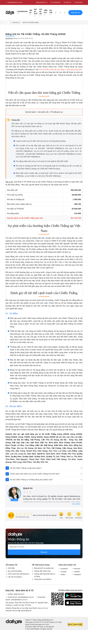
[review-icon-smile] (69, 515)
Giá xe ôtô (35, 11)
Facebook (63, 569)
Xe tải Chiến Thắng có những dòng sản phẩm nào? (31, 480)
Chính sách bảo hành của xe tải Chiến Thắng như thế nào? (35, 474)
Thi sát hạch (78, 2)
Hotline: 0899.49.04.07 (15, 594)
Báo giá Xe (75, 12)
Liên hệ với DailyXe (15, 577)
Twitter (61, 574)
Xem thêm (76, 504)
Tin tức (51, 11)
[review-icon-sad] (78, 515)
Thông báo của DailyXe (42, 579)
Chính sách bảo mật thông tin (18, 574)
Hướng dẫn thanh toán (42, 571)
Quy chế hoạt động (15, 571)
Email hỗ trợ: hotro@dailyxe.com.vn (20, 597)
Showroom (22, 11)
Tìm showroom (55, 2)
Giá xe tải (40, 11)
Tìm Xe (30, 11)
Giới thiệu (11, 568)
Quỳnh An (9, 38)
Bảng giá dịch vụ (41, 2)
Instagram (76, 574)
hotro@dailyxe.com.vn (14, 2)
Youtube (62, 571)
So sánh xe (67, 2)
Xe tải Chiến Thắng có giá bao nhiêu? (26, 468)
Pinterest (76, 569)
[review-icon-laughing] (61, 515)
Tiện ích (45, 11)
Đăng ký (44, 552)
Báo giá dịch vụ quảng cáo (44, 568)
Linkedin (76, 571)
